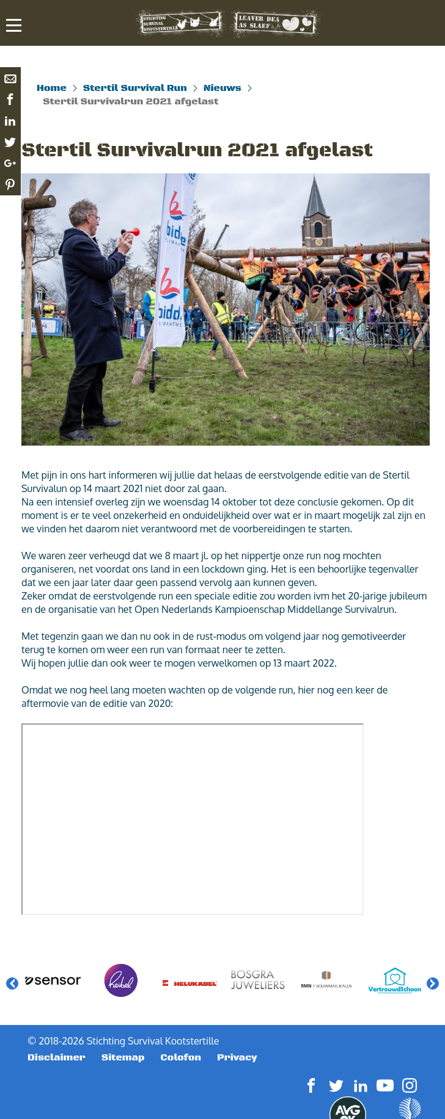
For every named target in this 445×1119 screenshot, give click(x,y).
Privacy (237, 1057)
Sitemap (123, 1057)
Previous (12, 983)
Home (52, 88)
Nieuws (222, 88)
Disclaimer (57, 1057)
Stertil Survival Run (135, 88)
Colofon (181, 1057)
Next (433, 983)
